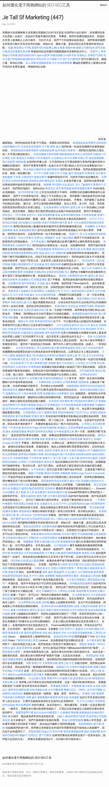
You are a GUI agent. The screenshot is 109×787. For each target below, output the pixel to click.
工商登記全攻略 (66, 591)
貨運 (39, 393)
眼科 (86, 731)
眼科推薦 (99, 572)
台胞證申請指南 (89, 606)
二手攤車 (100, 499)
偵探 (31, 321)
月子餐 (45, 146)
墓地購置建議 (18, 431)
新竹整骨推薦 (63, 188)
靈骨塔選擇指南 (33, 632)
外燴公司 (83, 158)
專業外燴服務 (28, 404)
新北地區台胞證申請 (35, 169)
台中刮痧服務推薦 (34, 553)
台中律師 (89, 628)
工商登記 (87, 423)
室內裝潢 (50, 488)
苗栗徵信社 (52, 439)
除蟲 (41, 252)
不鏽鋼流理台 (98, 450)
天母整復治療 (50, 663)
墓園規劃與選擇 (28, 230)
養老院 (62, 275)
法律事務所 (22, 609)
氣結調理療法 (91, 427)
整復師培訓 (25, 511)
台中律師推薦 (85, 572)
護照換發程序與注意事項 (55, 480)
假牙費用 (64, 401)
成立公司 (50, 252)
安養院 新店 (38, 416)
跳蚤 (15, 230)
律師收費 (21, 161)
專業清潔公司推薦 (23, 503)
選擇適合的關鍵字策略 (31, 454)
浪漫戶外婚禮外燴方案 (55, 222)
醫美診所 (50, 180)
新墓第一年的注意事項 (20, 237)
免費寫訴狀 (92, 655)
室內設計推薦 (10, 222)
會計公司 (87, 268)
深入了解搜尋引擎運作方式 (90, 184)
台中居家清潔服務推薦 (79, 632)
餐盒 (29, 355)
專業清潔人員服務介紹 (21, 290)
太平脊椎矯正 (39, 469)
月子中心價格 (36, 575)
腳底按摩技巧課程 (75, 716)
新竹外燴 (58, 731)
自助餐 (45, 602)
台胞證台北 (46, 503)
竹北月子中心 (81, 412)
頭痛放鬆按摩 (47, 150)
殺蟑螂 (47, 184)
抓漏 (64, 720)
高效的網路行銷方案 (89, 723)
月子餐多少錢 (52, 553)
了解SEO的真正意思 (27, 640)
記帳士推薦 (58, 47)
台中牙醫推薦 (55, 689)
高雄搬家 (74, 697)
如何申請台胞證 (44, 431)
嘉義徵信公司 (13, 393)
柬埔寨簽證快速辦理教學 (25, 150)
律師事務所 (53, 169)
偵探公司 (54, 173)
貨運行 (101, 214)
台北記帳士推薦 (37, 678)
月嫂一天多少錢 (70, 458)
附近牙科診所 (38, 59)
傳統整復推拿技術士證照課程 (76, 154)
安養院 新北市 (60, 450)
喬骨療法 (19, 47)
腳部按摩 (56, 264)
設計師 (88, 678)
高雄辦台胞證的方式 (92, 480)
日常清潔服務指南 (65, 541)
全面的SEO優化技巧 (17, 537)
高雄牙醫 (81, 591)
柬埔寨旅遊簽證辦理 (84, 142)
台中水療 (18, 294)
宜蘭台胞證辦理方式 (22, 264)
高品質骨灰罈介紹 (59, 328)
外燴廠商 (90, 226)
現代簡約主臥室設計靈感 (25, 560)
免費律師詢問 (15, 484)
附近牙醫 (73, 564)
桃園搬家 (28, 541)
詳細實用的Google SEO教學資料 (87, 503)
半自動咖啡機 (85, 534)
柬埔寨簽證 (17, 553)
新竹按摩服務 (24, 416)
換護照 (79, 628)
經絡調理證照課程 (12, 575)
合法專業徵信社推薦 (29, 602)
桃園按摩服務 (16, 659)
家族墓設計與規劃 (90, 575)
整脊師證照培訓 (44, 321)
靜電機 (35, 439)
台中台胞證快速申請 (68, 325)
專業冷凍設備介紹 (44, 541)
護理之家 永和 (78, 207)
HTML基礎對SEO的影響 (38, 47)
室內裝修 (39, 264)
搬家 (88, 249)
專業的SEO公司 (60, 249)
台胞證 (73, 450)
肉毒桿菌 (95, 731)
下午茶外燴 (14, 427)
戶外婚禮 (18, 670)
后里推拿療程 (51, 207)
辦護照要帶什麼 (24, 712)
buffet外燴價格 (19, 180)
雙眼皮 (83, 644)
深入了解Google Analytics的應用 (69, 518)
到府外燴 (7, 226)
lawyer (28, 515)
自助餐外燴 (14, 283)
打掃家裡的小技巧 (33, 412)
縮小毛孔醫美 (67, 454)
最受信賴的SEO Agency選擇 (34, 55)
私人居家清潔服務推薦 (39, 62)
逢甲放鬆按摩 (53, 332)
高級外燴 (13, 572)
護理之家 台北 (24, 302)
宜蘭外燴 (61, 252)
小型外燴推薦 (29, 393)
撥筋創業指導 (10, 389)
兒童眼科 (64, 207)
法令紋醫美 (8, 492)
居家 (42, 439)
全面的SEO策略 (55, 271)
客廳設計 (16, 488)
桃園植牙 (50, 237)
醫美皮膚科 (12, 511)
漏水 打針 (75, 480)
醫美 (55, 412)
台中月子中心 (97, 218)
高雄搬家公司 (25, 279)
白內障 (97, 685)
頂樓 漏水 (31, 697)
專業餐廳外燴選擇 (47, 697)
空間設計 (33, 735)
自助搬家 (28, 271)
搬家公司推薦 (36, 473)
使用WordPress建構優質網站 (57, 606)
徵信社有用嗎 (51, 473)
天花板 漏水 (44, 283)
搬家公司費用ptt (85, 47)
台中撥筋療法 (61, 545)
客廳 (10, 47)
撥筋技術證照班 (32, 526)
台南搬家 (65, 712)
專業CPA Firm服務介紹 (60, 678)
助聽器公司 (99, 154)
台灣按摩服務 (71, 382)
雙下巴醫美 (45, 735)
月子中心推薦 (41, 173)
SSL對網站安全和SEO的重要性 (49, 355)
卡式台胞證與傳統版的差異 (88, 222)
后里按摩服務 (76, 427)
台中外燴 (100, 290)
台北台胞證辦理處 (45, 294)
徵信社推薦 (98, 249)
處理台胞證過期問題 (32, 488)
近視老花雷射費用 (31, 146)
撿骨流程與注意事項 (83, 290)
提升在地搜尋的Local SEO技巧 (31, 328)
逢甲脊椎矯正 (29, 283)
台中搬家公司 (54, 59)
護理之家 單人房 (76, 355)
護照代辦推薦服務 (71, 553)
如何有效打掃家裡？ (67, 150)
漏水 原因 (16, 647)
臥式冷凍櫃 (71, 158)
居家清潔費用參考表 (49, 214)
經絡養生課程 (37, 180)
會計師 (25, 518)
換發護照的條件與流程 (85, 313)
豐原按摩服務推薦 (73, 731)
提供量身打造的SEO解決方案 (51, 492)
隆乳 (93, 670)
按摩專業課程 (68, 347)
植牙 (70, 222)
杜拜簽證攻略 (74, 439)
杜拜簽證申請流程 (40, 518)
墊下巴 (25, 363)
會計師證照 (8, 161)
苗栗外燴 (27, 647)
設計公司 (85, 325)
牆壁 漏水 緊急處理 (53, 572)
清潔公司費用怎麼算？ (64, 568)
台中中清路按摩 (79, 609)
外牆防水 (97, 268)
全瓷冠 (48, 450)
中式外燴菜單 (43, 158)
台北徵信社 (57, 158)
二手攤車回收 (43, 382)
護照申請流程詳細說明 (92, 385)
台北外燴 (91, 363)
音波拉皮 (73, 306)
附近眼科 (91, 328)
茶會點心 (82, 55)
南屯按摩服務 (96, 158)
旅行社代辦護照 (71, 59)
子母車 (17, 177)
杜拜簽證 (92, 591)
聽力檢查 (38, 450)
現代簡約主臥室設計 (63, 184)
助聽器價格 (56, 55)
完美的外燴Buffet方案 (36, 309)
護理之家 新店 (96, 275)
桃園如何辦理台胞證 (67, 575)
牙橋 (13, 302)
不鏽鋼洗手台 (49, 591)
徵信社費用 (24, 439)
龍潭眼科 (39, 290)
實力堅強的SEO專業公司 (84, 401)
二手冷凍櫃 (19, 214)
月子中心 (66, 290)
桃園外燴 (70, 47)
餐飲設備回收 (28, 496)
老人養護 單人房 (35, 359)
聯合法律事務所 (60, 393)
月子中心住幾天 (85, 701)
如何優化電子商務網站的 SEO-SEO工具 (36, 5)
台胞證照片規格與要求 (34, 177)
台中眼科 (57, 382)
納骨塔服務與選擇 (82, 188)
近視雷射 (54, 401)
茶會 (89, 336)
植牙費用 (16, 518)
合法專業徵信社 (81, 594)
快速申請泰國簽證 (53, 378)
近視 (15, 682)
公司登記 (80, 363)
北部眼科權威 (49, 526)
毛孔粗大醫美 (69, 534)
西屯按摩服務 (44, 249)
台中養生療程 (94, 640)
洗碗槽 (52, 363)
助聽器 (31, 158)
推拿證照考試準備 (63, 636)
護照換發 (84, 382)
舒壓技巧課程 (96, 55)
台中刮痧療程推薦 (71, 404)
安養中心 (95, 51)
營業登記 (7, 214)
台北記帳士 (71, 572)
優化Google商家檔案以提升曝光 (26, 674)
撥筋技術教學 (10, 279)
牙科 (63, 632)
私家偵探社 (61, 306)
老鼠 (72, 393)
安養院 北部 (9, 158)
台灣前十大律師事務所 (31, 461)
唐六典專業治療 (38, 363)
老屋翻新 (50, 575)
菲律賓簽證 (53, 404)
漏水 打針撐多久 (65, 363)
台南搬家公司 (52, 290)
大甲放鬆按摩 (87, 370)
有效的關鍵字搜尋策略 (46, 154)
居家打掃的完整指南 (58, 609)
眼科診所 (49, 461)
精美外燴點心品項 (87, 298)
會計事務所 (54, 632)
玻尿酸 (47, 393)
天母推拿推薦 (88, 214)
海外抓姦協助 (51, 454)
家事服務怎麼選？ (60, 685)
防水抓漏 (16, 363)
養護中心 (24, 378)
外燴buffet (40, 271)
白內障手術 (70, 55)
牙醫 (28, 663)
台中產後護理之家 (64, 431)
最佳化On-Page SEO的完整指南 (39, 427)
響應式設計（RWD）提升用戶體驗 (83, 689)
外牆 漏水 (29, 294)
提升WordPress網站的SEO (20, 408)
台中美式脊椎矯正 (26, 347)
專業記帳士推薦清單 (88, 568)
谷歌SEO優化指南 (71, 214)
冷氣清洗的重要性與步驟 (16, 51)
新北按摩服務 (10, 454)
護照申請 (13, 689)
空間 (61, 628)
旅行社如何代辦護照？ (47, 712)
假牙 (47, 264)
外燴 (10, 328)
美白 (29, 245)
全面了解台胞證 (64, 237)
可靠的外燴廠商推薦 (81, 666)
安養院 (59, 180)
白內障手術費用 (48, 537)
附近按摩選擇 (24, 704)
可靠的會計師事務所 (13, 697)
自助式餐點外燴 (38, 689)
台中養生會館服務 (57, 496)
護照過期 (78, 678)
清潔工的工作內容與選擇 (89, 347)
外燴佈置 (90, 173)
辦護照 (48, 412)
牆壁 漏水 (55, 146)
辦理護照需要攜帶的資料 (25, 252)
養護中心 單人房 (78, 233)
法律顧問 (21, 245)
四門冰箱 (100, 47)
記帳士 (61, 716)
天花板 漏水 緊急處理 (72, 173)
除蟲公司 (7, 294)
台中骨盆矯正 (39, 241)
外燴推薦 (76, 685)
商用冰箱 (63, 697)
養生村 (94, 325)
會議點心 (62, 427)
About (103, 4)
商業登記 (50, 188)
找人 (67, 271)
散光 (38, 591)
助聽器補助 (72, 385)
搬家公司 (23, 321)
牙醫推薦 (65, 473)
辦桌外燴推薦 (65, 412)
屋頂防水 (75, 328)
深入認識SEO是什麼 (48, 347)
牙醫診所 (34, 537)
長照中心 (31, 214)
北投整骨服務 (20, 458)
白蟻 (26, 484)
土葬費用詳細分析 (77, 275)
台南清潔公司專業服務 (29, 366)
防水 (83, 328)
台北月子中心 (60, 503)
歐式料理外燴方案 (28, 192)
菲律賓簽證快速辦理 (81, 583)
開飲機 (75, 712)
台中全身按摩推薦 (62, 62)
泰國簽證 (21, 355)
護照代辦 (42, 496)
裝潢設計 (21, 158)
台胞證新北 (27, 332)
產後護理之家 (15, 632)
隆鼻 (13, 609)
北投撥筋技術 (15, 309)
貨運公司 (37, 663)
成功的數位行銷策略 (29, 222)
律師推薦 (39, 332)
